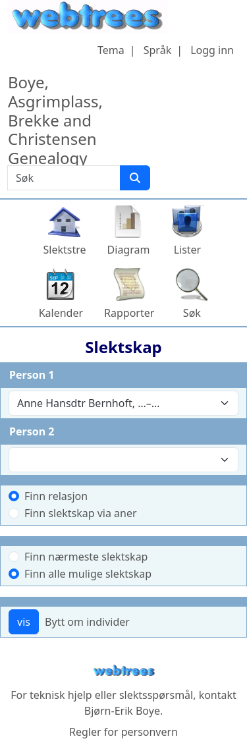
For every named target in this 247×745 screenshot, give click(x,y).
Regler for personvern (123, 732)
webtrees (124, 671)
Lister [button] (188, 249)
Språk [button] (157, 50)
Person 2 (31, 431)
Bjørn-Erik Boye (122, 711)
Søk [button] (192, 313)
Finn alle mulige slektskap (87, 573)
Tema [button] (110, 50)
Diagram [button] (128, 249)
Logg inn (212, 50)
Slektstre (64, 249)
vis (23, 622)
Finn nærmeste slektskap (86, 556)
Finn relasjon (56, 496)
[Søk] (135, 177)
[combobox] (123, 403)
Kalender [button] (61, 313)
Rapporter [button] (129, 313)
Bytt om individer (87, 622)
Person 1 (31, 375)
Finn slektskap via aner (80, 513)
